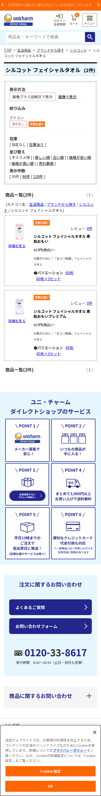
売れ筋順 (46, 163)
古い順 (58, 157)
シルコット (78, 50)
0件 (90, 228)
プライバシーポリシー (70, 750)
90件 (26, 176)
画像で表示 (67, 96)
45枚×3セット (48, 353)
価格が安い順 (80, 157)
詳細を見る (16, 245)
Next (98, 5)
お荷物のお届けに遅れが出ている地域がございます (50, 5)
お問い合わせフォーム (36, 626)
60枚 (69, 272)
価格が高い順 (23, 163)
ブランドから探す (50, 50)
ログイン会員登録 (59, 20)
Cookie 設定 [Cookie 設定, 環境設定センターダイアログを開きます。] (50, 771)
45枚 (69, 347)
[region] (50, 760)
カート (74, 20)
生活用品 (24, 50)
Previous (2, 5)
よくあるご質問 (30, 607)
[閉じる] (94, 732)
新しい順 (42, 157)
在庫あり (36, 144)
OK (50, 786)
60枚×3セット (48, 278)
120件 (38, 176)
